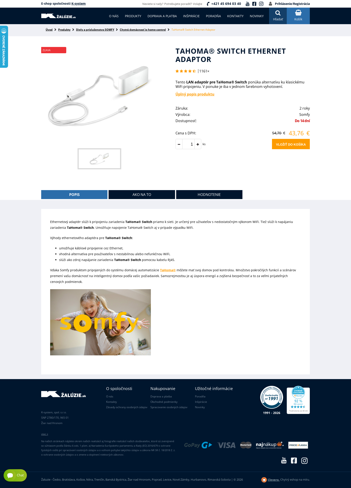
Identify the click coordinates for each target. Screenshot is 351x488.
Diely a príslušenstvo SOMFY (95, 30)
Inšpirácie (201, 402)
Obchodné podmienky (164, 402)
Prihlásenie (283, 4)
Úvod (49, 30)
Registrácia (301, 4)
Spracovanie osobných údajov (168, 407)
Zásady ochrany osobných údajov (126, 407)
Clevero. (274, 480)
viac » (44, 434)
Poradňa (200, 396)
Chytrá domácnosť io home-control (143, 30)
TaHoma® (168, 270)
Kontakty (111, 402)
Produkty (64, 30)
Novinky (200, 407)
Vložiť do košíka (291, 144)
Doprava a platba (161, 396)
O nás (109, 396)
